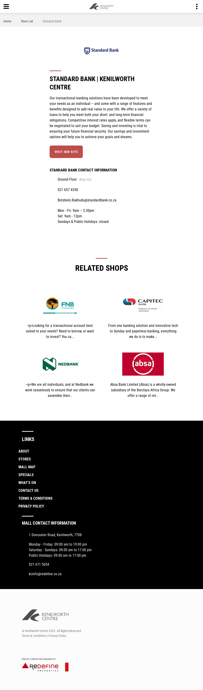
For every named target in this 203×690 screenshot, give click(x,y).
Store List (27, 21)
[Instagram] (33, 647)
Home (7, 21)
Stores (24, 459)
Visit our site (66, 152)
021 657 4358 (68, 190)
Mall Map (26, 467)
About (23, 451)
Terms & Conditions (35, 498)
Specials (26, 475)
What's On (27, 482)
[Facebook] (25, 647)
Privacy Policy (31, 506)
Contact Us (28, 490)
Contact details (194, 6)
